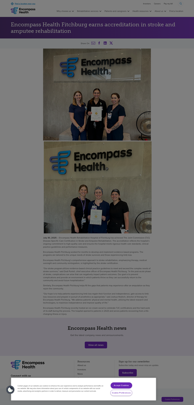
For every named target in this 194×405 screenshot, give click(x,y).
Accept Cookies (121, 385)
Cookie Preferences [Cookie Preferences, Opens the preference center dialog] (121, 392)
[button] (10, 389)
